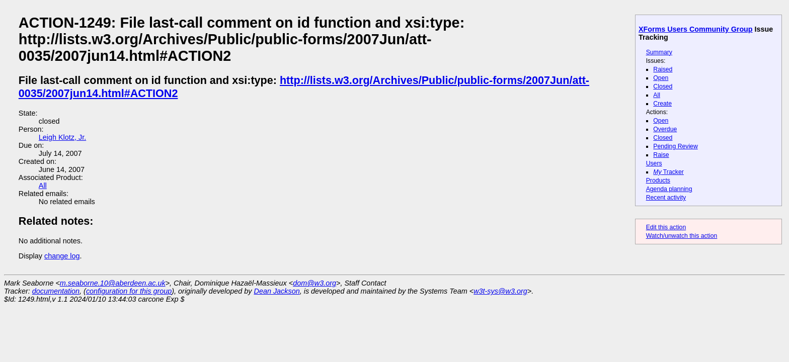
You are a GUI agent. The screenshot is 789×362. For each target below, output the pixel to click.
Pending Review (675, 146)
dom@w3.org (314, 283)
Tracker (668, 171)
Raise (661, 154)
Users (654, 163)
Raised (662, 69)
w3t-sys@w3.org (500, 291)
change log (62, 256)
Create (662, 103)
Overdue (665, 129)
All (656, 95)
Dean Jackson (277, 291)
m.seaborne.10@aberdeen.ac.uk (113, 283)
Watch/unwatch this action (682, 235)
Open (660, 77)
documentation (56, 291)
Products (658, 180)
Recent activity (666, 197)
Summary (659, 52)
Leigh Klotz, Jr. (62, 137)
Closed (662, 86)
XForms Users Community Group (696, 29)
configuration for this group (129, 291)
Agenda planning (669, 189)
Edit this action (666, 227)
